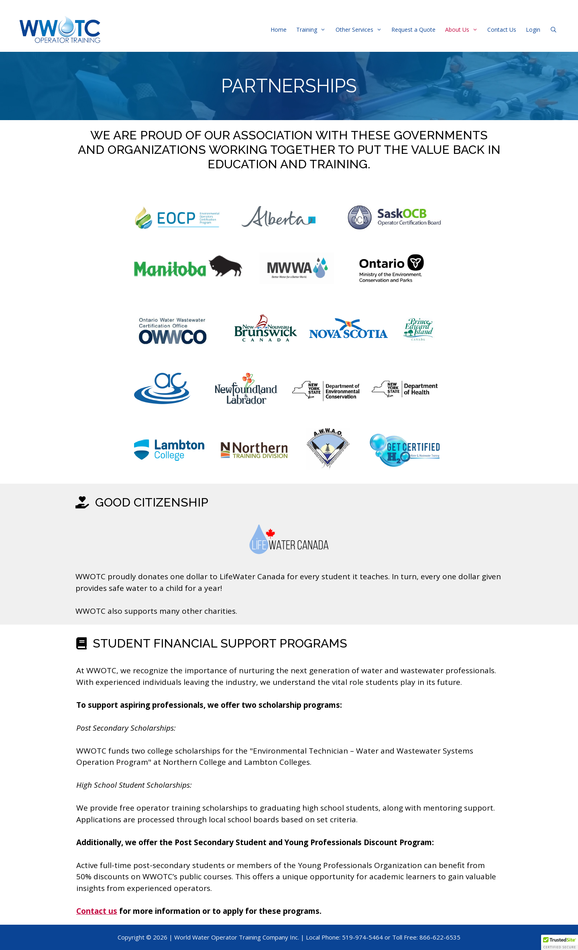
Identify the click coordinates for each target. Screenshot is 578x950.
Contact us (96, 911)
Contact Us (501, 29)
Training (313, 29)
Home (279, 29)
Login (533, 29)
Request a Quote (413, 29)
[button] (559, 942)
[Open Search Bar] (553, 29)
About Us (463, 29)
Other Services (361, 29)
